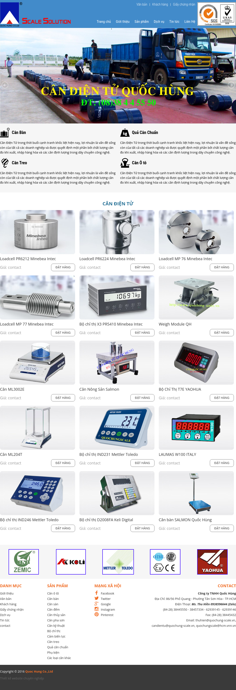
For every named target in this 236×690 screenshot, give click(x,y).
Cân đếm (53, 609)
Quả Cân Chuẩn (145, 132)
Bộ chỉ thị (53, 631)
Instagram (108, 609)
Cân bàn (53, 599)
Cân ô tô (53, 593)
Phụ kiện (53, 652)
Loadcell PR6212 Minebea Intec (28, 258)
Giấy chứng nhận (184, 4)
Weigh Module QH (175, 324)
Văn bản (141, 4)
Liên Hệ (189, 21)
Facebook (107, 593)
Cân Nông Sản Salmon (99, 389)
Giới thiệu (123, 21)
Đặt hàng (63, 267)
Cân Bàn (19, 132)
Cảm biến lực (56, 636)
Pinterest (107, 615)
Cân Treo (19, 162)
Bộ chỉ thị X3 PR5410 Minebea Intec (111, 324)
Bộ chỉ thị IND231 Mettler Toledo (108, 454)
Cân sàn (52, 604)
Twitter (106, 599)
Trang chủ (104, 21)
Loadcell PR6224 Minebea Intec (107, 258)
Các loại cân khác (59, 658)
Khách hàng (160, 4)
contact (5, 626)
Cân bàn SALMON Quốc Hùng (185, 519)
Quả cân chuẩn (57, 647)
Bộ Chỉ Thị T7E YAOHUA (180, 389)
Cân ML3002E (12, 389)
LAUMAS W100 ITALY (177, 454)
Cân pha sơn (56, 620)
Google (106, 604)
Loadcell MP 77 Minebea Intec (27, 324)
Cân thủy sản (56, 615)
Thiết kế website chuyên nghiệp (22, 678)
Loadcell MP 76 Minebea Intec (185, 258)
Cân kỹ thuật (56, 626)
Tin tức (174, 21)
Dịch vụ (159, 21)
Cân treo (53, 642)
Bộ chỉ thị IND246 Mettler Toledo (29, 519)
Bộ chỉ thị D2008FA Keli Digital (106, 519)
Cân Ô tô (139, 162)
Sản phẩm (142, 21)
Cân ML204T (11, 454)
